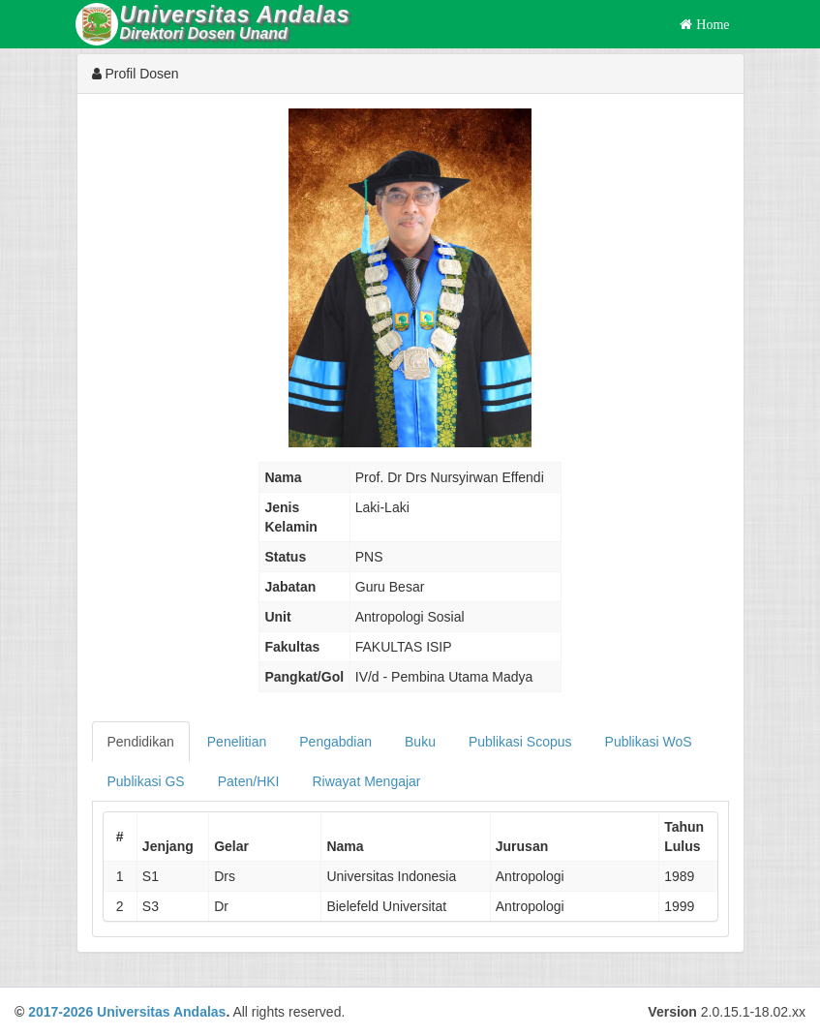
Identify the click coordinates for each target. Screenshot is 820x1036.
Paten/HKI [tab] (249, 781)
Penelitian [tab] (237, 741)
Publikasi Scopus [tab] (520, 741)
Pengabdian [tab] (335, 741)
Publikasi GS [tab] (146, 781)
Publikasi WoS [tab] (648, 741)
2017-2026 (60, 1012)
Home (710, 24)
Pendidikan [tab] (140, 741)
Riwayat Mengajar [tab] (366, 781)
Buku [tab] (420, 741)
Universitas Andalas (161, 1012)
